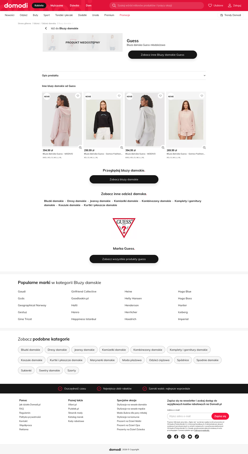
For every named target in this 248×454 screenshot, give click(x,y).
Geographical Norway (32, 305)
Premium (109, 15)
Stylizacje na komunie (128, 417)
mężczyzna (56, 5)
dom (88, 5)
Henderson (132, 305)
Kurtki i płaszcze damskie (100, 205)
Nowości (9, 15)
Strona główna (24, 23)
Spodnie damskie (208, 360)
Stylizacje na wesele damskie (132, 404)
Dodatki (82, 15)
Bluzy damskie (64, 23)
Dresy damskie (76, 201)
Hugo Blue (184, 291)
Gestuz (22, 312)
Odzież (23, 15)
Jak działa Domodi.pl (29, 404)
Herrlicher (131, 312)
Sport (47, 15)
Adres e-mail (173, 410)
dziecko (74, 5)
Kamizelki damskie (126, 201)
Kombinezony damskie (156, 201)
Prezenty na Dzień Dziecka (131, 429)
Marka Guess (123, 248)
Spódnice (183, 360)
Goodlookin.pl (80, 298)
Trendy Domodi (230, 15)
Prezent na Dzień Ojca (128, 425)
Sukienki (26, 370)
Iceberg (183, 312)
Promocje (125, 15)
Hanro (75, 312)
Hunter (182, 305)
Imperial (183, 319)
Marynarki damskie (102, 360)
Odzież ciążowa (159, 360)
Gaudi (22, 291)
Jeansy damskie (100, 201)
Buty (35, 15)
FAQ (21, 408)
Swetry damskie (49, 370)
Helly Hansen (133, 298)
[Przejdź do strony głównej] (16, 5)
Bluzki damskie (54, 201)
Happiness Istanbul (83, 319)
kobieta (39, 5)
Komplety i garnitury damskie (189, 349)
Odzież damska (49, 23)
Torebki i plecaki (64, 15)
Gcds (21, 298)
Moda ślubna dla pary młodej (132, 412)
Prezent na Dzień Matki (129, 421)
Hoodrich (130, 319)
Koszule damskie (69, 205)
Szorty (72, 370)
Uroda (95, 15)
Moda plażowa (132, 360)
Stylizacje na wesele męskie (131, 408)
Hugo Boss (185, 298)
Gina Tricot (25, 319)
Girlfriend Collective (83, 291)
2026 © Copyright (130, 449)
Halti (74, 305)
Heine (128, 291)
